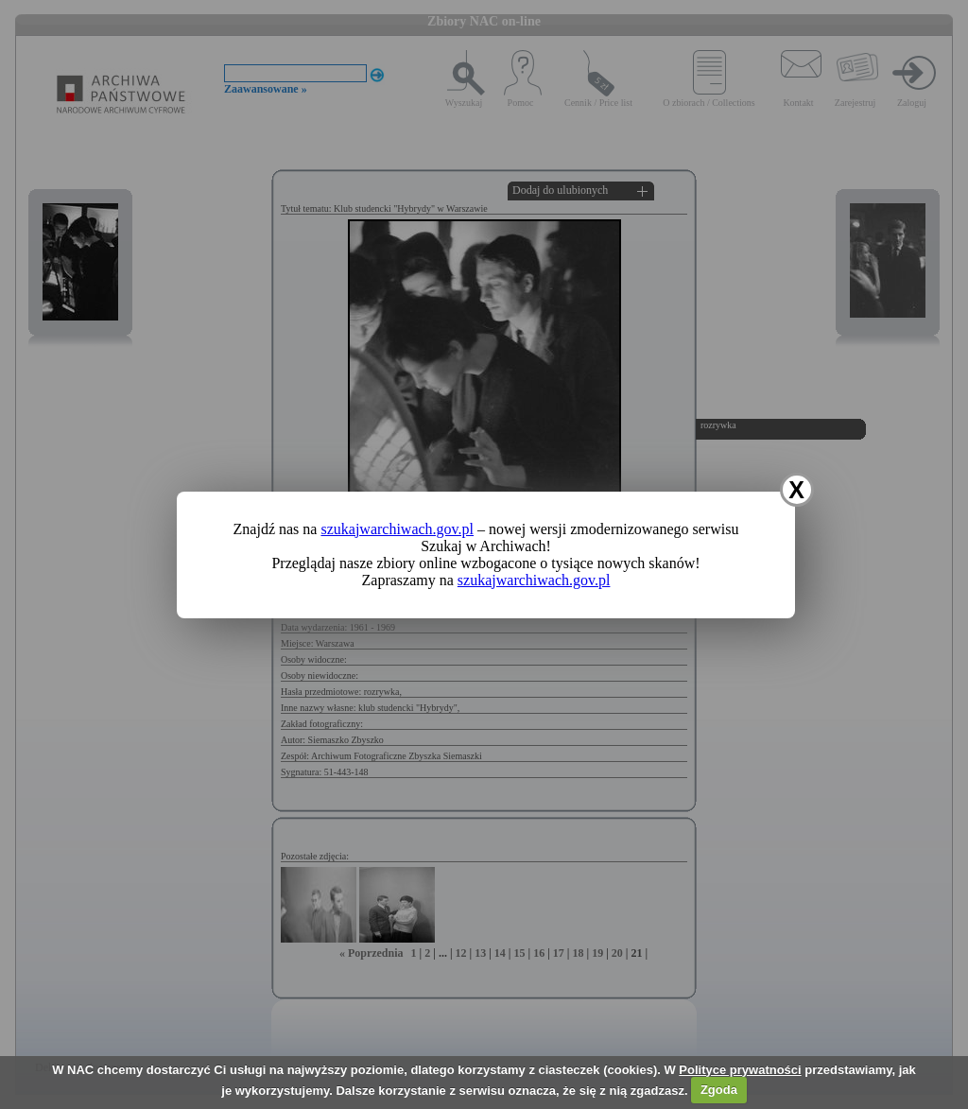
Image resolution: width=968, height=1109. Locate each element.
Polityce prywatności (740, 1070)
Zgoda (718, 1090)
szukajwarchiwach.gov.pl (397, 529)
